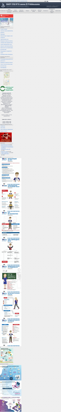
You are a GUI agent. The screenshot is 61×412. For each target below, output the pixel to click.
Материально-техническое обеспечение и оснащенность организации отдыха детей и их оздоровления (7, 62)
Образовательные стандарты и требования (7, 35)
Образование (3, 34)
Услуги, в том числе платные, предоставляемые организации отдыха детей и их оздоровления (7, 64)
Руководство (3, 37)
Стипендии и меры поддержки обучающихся (7, 42)
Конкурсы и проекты (4, 131)
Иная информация (3, 67)
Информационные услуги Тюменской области (52, 10)
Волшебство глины (4, 151)
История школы (3, 10)
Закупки (2, 52)
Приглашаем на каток (4, 144)
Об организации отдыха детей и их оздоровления (7, 59)
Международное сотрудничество (6, 51)
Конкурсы (27, 10)
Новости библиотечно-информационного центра (7, 129)
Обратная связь (58, 10)
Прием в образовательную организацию (9, 10)
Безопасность (45, 10)
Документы (2, 32)
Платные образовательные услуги (6, 44)
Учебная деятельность (15, 11)
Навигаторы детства (40, 11)
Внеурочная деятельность (21, 11)
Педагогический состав (4, 39)
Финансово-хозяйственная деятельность (7, 46)
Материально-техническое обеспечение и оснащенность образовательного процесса (7, 40)
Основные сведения (4, 29)
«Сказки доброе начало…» (5, 153)
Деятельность (3, 60)
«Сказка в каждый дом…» (5, 152)
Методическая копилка (33, 11)
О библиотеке (3, 126)
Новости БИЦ (3, 127)
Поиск (60, 0)
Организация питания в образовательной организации (7, 54)
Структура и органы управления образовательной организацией (7, 30)
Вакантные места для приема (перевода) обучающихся (7, 47)
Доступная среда (3, 49)
